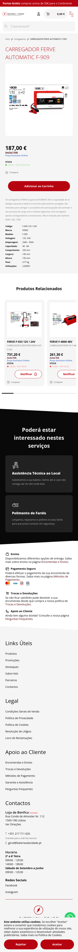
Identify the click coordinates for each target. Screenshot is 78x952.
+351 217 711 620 (19, 833)
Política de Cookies (17, 725)
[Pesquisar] (6, 26)
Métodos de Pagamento (20, 776)
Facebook (11, 885)
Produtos (11, 653)
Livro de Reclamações (18, 738)
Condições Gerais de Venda (22, 711)
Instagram (11, 892)
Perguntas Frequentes (19, 619)
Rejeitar (21, 944)
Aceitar (57, 944)
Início (7, 39)
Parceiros (11, 680)
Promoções (12, 660)
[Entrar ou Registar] (38, 14)
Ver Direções (13, 824)
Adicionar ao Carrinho (39, 186)
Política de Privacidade (19, 718)
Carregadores (20, 39)
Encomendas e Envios (54, 562)
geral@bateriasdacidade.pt (25, 843)
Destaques (11, 667)
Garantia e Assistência (19, 782)
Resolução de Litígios (18, 731)
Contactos (11, 687)
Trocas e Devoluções (18, 604)
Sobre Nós (11, 673)
